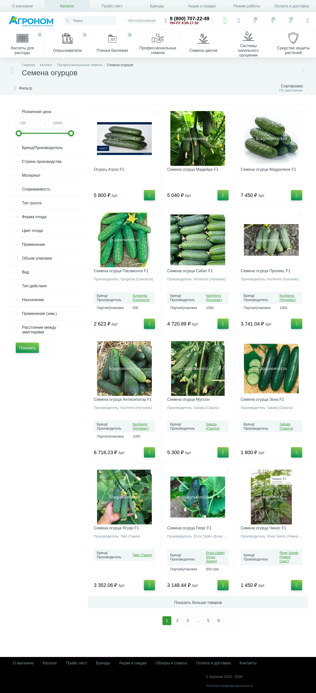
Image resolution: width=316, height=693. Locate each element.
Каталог (67, 6)
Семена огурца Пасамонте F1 (121, 271)
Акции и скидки (202, 6)
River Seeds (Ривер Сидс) (288, 557)
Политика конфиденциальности (229, 686)
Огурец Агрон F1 (109, 169)
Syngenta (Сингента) (141, 298)
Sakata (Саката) (212, 426)
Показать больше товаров (198, 602)
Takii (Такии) (142, 555)
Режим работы (247, 6)
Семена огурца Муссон (188, 399)
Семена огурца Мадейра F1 (192, 169)
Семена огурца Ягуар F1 (116, 528)
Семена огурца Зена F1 (262, 399)
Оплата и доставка (291, 6)
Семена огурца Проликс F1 (266, 271)
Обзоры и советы (171, 663)
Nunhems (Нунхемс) (214, 298)
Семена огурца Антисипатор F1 (123, 399)
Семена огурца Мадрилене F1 (268, 169)
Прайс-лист (112, 6)
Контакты (248, 663)
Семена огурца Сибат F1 (190, 271)
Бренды (157, 6)
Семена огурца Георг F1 (189, 528)
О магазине (22, 6)
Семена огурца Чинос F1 (263, 528)
